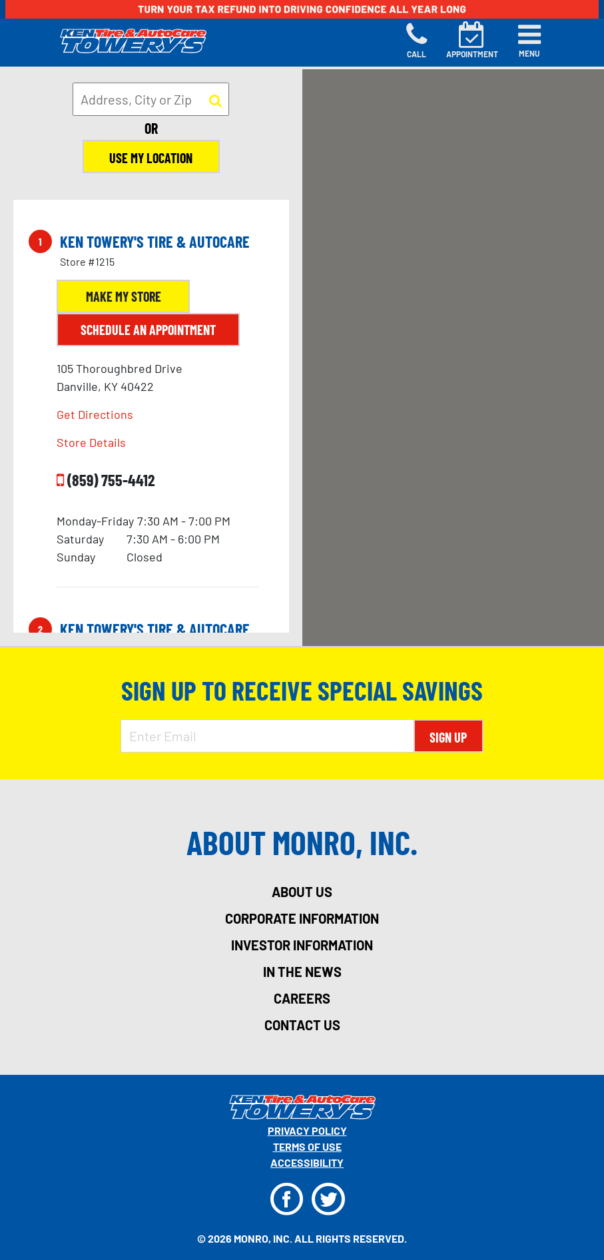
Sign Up (448, 737)
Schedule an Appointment (148, 330)
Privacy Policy (307, 1130)
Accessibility (307, 1162)
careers (302, 998)
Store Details (91, 442)
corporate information (302, 918)
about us (302, 892)
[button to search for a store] (215, 100)
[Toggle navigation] (529, 41)
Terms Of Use (307, 1146)
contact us (302, 1025)
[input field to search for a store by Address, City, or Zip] (151, 99)
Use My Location (150, 158)
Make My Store (123, 296)
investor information (302, 945)
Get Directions (95, 414)
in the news (302, 972)
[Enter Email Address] (267, 736)
